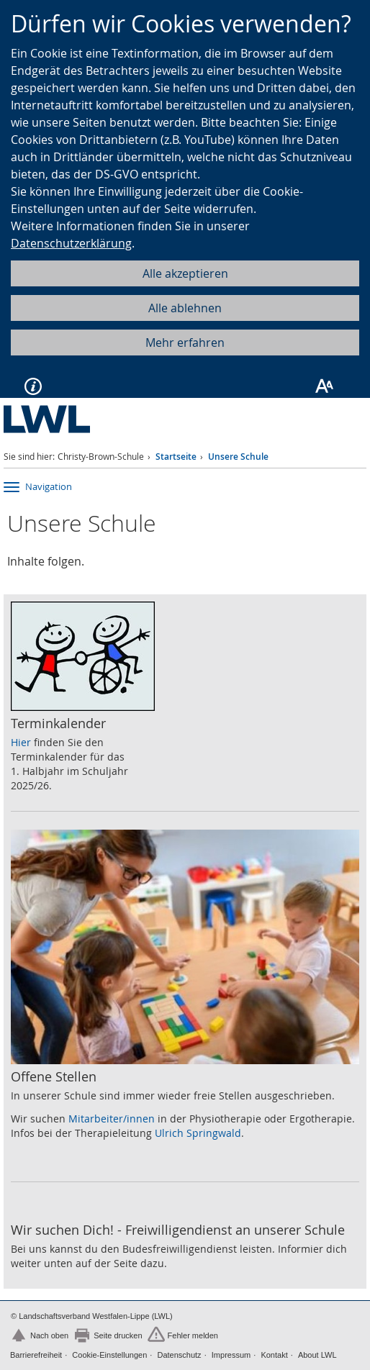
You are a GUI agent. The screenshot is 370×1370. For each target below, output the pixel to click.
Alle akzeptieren (185, 273)
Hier (21, 742)
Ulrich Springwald (198, 1133)
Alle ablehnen (185, 308)
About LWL (317, 1355)
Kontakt (274, 1355)
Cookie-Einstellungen (109, 1355)
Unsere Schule (238, 456)
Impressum (231, 1355)
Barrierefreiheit (36, 1355)
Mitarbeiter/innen (111, 1118)
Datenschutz (179, 1355)
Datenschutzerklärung (71, 243)
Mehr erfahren (185, 342)
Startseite (176, 456)
